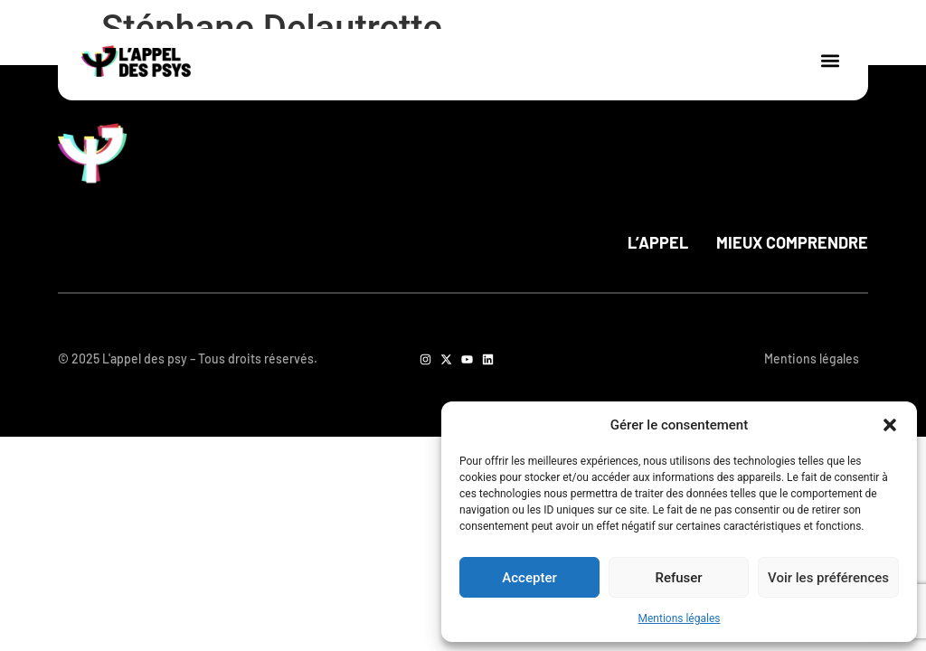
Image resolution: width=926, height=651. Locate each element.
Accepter (529, 578)
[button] (890, 425)
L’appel (658, 242)
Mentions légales (679, 618)
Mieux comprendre (792, 242)
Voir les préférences (828, 578)
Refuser (678, 578)
